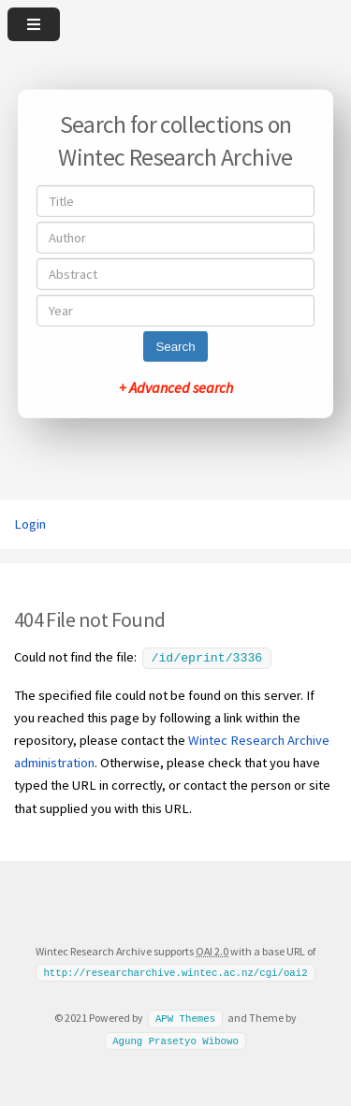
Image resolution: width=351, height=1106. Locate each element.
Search (175, 347)
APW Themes (185, 1016)
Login (30, 524)
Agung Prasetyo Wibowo (175, 1038)
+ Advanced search (176, 387)
